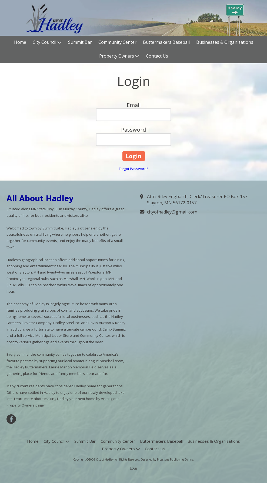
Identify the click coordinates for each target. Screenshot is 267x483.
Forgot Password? (133, 168)
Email (134, 105)
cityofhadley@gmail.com (172, 212)
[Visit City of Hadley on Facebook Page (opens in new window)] (11, 419)
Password (133, 129)
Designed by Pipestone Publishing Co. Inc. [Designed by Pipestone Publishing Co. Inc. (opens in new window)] (167, 459)
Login (133, 468)
